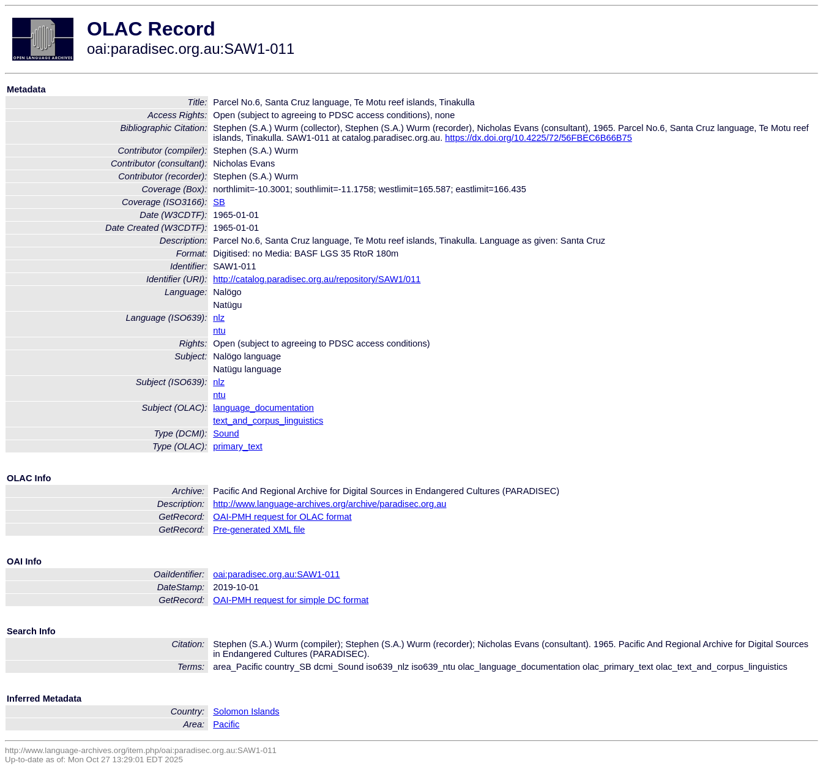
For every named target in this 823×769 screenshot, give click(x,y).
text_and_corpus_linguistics (268, 421)
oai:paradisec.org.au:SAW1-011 (276, 574)
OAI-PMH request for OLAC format (282, 517)
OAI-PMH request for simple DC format (290, 600)
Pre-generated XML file (259, 530)
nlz (219, 318)
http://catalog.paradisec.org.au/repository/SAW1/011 (316, 279)
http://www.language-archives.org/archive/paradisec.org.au (329, 504)
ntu (219, 331)
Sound (226, 433)
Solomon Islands (246, 711)
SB (219, 202)
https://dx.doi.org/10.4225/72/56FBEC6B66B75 (538, 138)
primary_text (238, 446)
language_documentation (263, 408)
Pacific (226, 724)
